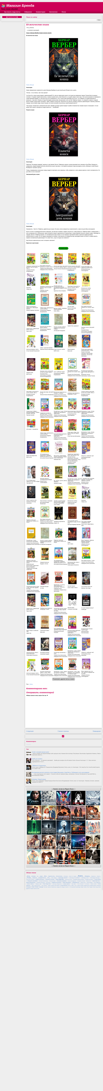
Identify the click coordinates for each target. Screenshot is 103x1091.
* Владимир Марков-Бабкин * (79, 1077)
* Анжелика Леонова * (50, 1077)
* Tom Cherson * (44, 1083)
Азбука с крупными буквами (46, 347)
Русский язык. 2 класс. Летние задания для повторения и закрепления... (60, 412)
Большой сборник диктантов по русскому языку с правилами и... (60, 435)
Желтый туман (71, 306)
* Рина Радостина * (46, 1082)
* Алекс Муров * (53, 1076)
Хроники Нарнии (71, 586)
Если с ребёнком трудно (59, 371)
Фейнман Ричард (58, 483)
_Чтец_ (48, 1076)
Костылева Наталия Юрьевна (46, 458)
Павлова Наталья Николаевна (47, 349)
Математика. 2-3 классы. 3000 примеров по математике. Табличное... (59, 586)
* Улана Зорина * (67, 1082)
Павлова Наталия (30, 415)
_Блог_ (45, 1074)
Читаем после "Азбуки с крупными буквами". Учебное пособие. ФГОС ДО (32, 412)
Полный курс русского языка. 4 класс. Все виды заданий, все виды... (60, 609)
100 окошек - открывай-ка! (32, 429)
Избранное (28, 12)
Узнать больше (30, 84)
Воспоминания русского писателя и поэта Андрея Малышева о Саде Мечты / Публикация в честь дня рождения (60, 772)
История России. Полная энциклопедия (86, 629)
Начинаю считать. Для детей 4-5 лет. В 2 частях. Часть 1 (46, 372)
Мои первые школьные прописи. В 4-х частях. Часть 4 (87, 307)
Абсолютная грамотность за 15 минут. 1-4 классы (60, 393)
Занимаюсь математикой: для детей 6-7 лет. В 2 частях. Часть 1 (33, 267)
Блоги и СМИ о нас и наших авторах (76, 1083)
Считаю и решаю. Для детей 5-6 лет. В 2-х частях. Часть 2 (87, 392)
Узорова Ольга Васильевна (46, 268)
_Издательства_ (51, 1074)
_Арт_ (37, 1074)
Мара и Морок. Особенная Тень (32, 631)
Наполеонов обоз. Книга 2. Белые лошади (74, 563)
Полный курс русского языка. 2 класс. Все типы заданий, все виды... (32, 587)
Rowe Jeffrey (56, 310)
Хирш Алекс (29, 331)
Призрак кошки (29, 372)
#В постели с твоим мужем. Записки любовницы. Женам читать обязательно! (60, 456)
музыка (49, 1085)
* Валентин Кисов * (68, 1077)
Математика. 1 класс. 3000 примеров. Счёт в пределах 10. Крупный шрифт (74, 672)
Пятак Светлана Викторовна (74, 436)
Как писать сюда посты (12, 12)
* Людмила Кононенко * (56, 1080)
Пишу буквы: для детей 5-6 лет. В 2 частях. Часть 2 (32, 392)
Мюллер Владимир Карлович (74, 524)
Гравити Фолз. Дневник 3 (73, 325)
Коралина (28, 287)
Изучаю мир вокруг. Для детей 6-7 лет (46, 392)
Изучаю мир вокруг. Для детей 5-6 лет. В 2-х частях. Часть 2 (74, 412)
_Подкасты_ (34, 1076)
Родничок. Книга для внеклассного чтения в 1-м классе (32, 521)
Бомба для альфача (37, 758)
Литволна (99, 1083)
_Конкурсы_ (87, 1074)
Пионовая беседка (44, 586)
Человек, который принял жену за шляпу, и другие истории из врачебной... (59, 502)
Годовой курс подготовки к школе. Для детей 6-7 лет (73, 455)
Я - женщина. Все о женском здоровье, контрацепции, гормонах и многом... (87, 479)
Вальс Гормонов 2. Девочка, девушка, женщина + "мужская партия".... (87, 541)
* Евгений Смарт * (52, 1079)
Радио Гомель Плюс (85, 1085)
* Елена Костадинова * (72, 1079)
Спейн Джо (83, 609)
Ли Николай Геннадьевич (59, 330)
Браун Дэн (70, 350)
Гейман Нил (29, 289)
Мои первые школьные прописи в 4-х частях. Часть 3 (46, 266)
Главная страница (63, 731)
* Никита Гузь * (83, 1080)
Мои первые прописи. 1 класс (88, 560)
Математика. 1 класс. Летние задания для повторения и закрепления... (87, 433)
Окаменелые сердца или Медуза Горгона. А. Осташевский (63, 1085)
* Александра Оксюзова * (94, 1076)
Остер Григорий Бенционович (33, 350)
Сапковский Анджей (44, 654)
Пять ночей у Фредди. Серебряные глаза (86, 522)
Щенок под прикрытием (31, 455)
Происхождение (71, 349)
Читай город (95, 1085)
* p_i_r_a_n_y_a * (35, 1083)
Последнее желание (44, 652)
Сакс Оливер (57, 504)
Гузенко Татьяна (91, 375)
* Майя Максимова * (66, 1080)
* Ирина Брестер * (96, 1079)
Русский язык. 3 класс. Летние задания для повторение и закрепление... (74, 480)
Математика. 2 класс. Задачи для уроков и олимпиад (60, 672)
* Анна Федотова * (59, 1077)
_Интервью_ (65, 1074)
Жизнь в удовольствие (31, 500)
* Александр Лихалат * (63, 1076)
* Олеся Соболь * (30, 1082)
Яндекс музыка (34, 1087)
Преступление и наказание (46, 500)
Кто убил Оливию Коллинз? (87, 607)
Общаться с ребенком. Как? (87, 455)
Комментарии (40, 12)
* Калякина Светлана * (40, 1080)
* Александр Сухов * (85, 1076)
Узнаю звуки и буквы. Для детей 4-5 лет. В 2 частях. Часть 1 (73, 433)
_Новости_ (98, 1074)
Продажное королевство (59, 521)
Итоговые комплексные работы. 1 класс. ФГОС (45, 672)
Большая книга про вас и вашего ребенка (45, 327)
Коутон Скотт (84, 524)
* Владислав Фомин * (89, 1077)
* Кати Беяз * (48, 1080)
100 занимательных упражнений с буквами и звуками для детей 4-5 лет (46, 455)
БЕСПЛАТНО (64, 1083)
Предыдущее (97, 731)
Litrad (38, 1087)
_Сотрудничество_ (42, 1076)
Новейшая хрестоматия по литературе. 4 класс (46, 609)
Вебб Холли (56, 350)
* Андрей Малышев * (39, 1077)
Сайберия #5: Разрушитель (39, 765)
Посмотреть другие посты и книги (63, 679)
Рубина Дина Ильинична (73, 564)
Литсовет (46, 1085)
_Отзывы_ (28, 1076)
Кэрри (69, 542)
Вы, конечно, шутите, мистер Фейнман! (60, 481)
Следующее (30, 731)
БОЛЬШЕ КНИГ (63, 248)
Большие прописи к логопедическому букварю (46, 479)
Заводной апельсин (44, 562)
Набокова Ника (57, 459)
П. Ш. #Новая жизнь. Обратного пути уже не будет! (33, 481)
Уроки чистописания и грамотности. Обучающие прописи (32, 307)
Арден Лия (28, 633)
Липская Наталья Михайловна (60, 268)
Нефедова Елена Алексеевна (46, 269)
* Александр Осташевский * (74, 1076)
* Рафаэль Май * (38, 1082)
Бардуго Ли (56, 523)
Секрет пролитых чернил (59, 349)
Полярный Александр (72, 609)
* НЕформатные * (76, 1080)
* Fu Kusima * (87, 1082)
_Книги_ (31, 684)
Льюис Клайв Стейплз (72, 587)
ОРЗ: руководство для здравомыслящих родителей (60, 629)
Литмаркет (28, 1085)
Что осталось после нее (86, 586)
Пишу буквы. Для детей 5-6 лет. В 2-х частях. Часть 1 (74, 287)
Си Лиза (42, 588)
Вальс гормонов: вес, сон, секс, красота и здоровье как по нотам (87, 672)
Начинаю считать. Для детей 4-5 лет (87, 328)
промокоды (78, 1085)
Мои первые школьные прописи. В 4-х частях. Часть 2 (74, 371)
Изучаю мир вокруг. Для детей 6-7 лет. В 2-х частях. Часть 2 (60, 267)
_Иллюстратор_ (59, 1074)
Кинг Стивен (70, 543)
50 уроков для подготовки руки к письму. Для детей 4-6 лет (87, 372)
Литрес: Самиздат (39, 1085)
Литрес (33, 1085)
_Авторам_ (33, 1074)
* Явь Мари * (73, 1082)
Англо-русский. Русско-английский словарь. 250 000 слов (74, 522)
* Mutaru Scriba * (93, 1082)
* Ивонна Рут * (89, 1079)
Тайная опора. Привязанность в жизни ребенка (47, 308)
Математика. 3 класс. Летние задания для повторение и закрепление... (87, 412)
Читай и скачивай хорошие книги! (40, 752)
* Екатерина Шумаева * (61, 1079)
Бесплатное (53, 12)
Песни (64, 12)
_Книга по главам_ (73, 1074)
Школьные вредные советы (32, 349)
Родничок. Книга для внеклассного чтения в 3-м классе (60, 541)
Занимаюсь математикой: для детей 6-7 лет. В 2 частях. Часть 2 (46, 287)
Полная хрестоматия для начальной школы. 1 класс (87, 350)
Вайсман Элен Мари (86, 588)
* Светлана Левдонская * (57, 1082)
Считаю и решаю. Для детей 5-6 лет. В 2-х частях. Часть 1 (74, 267)
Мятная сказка (71, 607)
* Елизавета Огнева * (81, 1079)
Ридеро (91, 1085)
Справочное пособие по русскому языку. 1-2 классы (46, 414)
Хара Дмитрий (29, 483)
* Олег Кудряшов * (97, 1080)
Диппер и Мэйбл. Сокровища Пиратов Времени (60, 309)
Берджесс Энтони (44, 563)
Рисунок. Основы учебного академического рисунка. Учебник (60, 328)
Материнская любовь (86, 288)
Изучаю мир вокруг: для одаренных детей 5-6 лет (86, 267)
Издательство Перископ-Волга (90, 1083)
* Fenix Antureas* (80, 1082)
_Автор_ (28, 1074)
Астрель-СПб (53, 1083)
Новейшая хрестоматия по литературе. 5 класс (73, 394)
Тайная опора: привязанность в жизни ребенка (46, 433)
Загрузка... (29, 744)
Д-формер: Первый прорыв (39, 779)
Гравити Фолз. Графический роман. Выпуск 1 (32, 329)
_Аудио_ (41, 1074)
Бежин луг (59, 1083)
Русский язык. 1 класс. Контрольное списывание (32, 541)
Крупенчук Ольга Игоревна (60, 290)
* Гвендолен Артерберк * (32, 1079)
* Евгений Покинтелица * (43, 1079)
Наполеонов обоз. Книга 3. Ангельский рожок (32, 653)
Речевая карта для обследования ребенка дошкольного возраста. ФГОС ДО (60, 287)
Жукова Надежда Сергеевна (32, 310)
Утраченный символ (44, 630)
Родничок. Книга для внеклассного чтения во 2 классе (32, 561)
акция (49, 1083)
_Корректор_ (93, 1074)
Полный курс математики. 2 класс (60, 653)
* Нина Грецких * (89, 1080)
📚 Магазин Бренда (17, 5)
